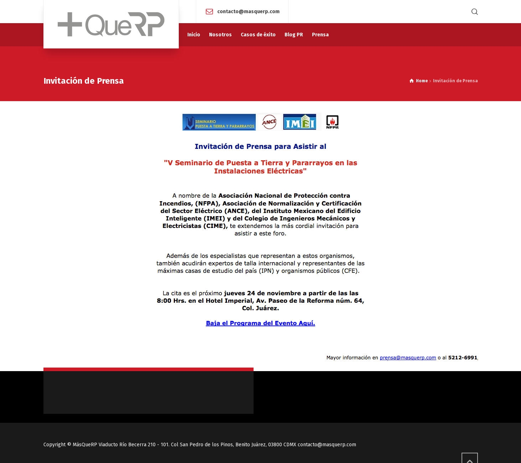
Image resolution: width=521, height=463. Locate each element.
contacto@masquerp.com (248, 11)
